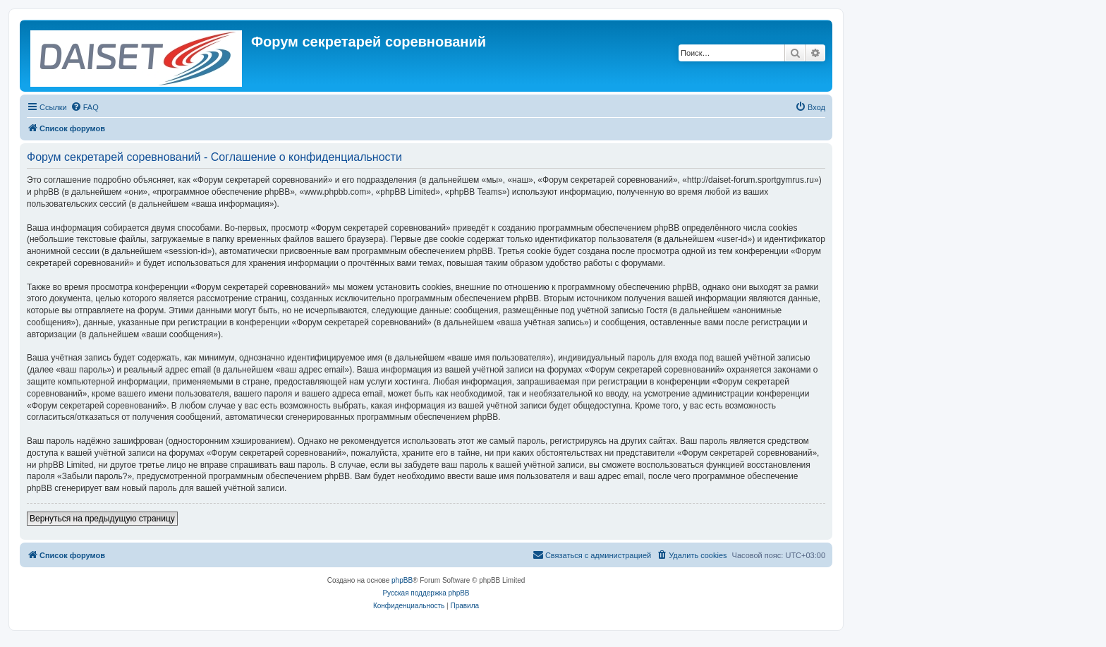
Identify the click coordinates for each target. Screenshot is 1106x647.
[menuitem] (85, 107)
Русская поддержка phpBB (425, 593)
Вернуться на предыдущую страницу (102, 519)
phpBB (402, 580)
